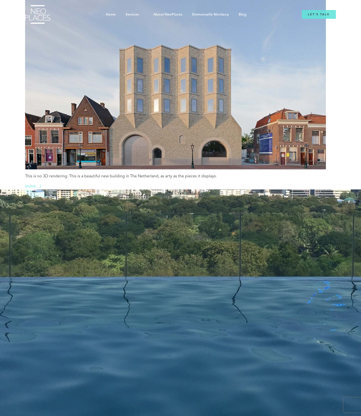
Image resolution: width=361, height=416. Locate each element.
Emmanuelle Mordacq (210, 14)
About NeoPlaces (167, 14)
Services (132, 14)
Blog (242, 14)
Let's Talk (319, 14)
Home (111, 14)
